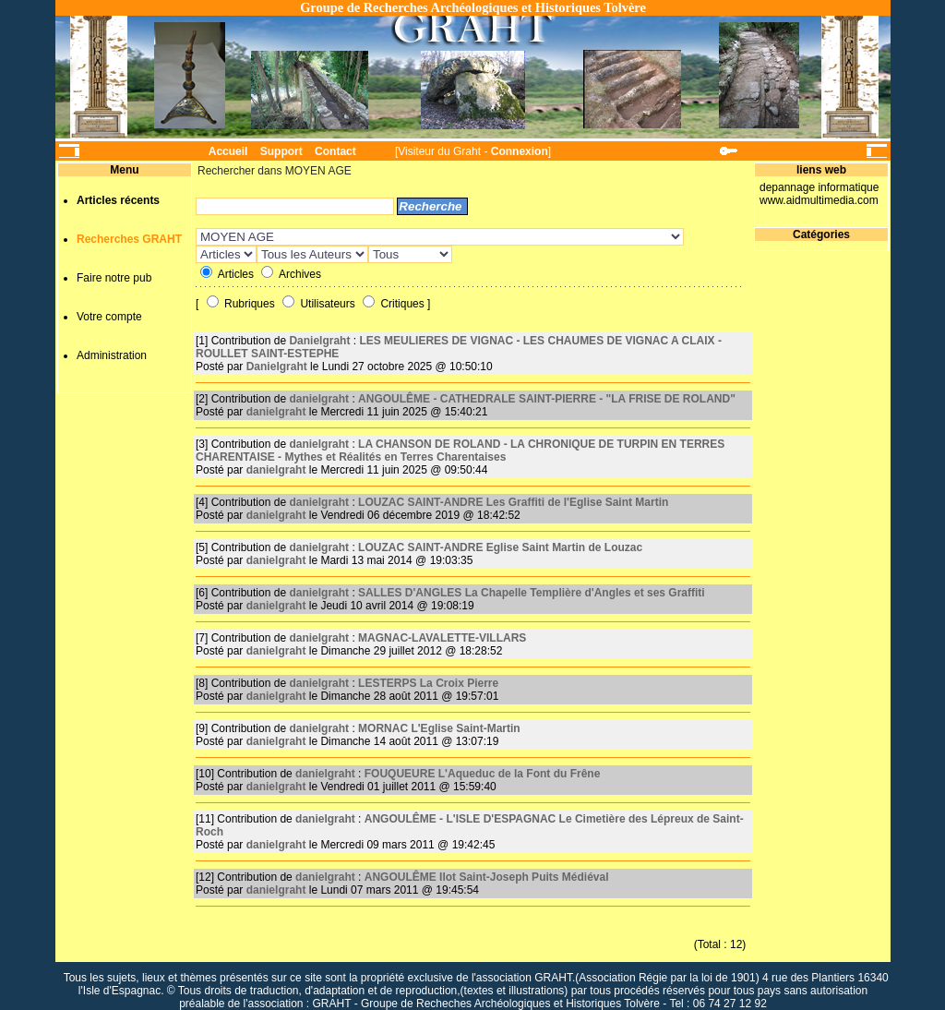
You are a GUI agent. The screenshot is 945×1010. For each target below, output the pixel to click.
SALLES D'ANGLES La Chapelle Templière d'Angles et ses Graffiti (531, 592)
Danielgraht (319, 340)
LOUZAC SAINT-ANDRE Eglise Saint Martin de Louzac (500, 547)
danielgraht (319, 398)
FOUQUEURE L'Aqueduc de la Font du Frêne (483, 773)
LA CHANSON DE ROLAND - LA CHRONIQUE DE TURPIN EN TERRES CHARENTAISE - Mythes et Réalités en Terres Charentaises (460, 450)
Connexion (519, 151)
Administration (112, 355)
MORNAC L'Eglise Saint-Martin (439, 728)
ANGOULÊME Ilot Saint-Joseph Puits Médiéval (487, 877)
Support (281, 151)
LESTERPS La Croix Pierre (428, 683)
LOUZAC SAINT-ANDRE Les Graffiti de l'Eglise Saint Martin (513, 502)
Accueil (228, 151)
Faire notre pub (114, 277)
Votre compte (109, 316)
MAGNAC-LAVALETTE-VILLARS (442, 637)
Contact (335, 151)
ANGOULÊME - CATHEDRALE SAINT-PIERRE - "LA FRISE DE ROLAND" (547, 398)
